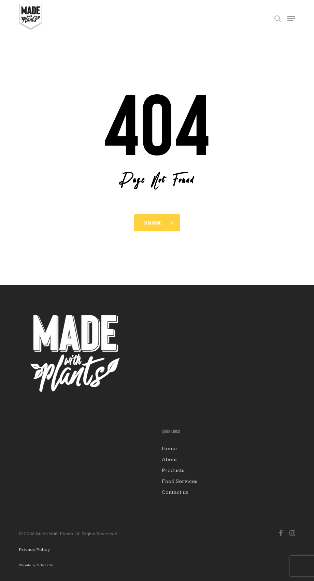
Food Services (179, 481)
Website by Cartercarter (36, 565)
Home (169, 448)
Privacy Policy (34, 549)
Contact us (175, 492)
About (169, 459)
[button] (291, 18)
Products (173, 470)
